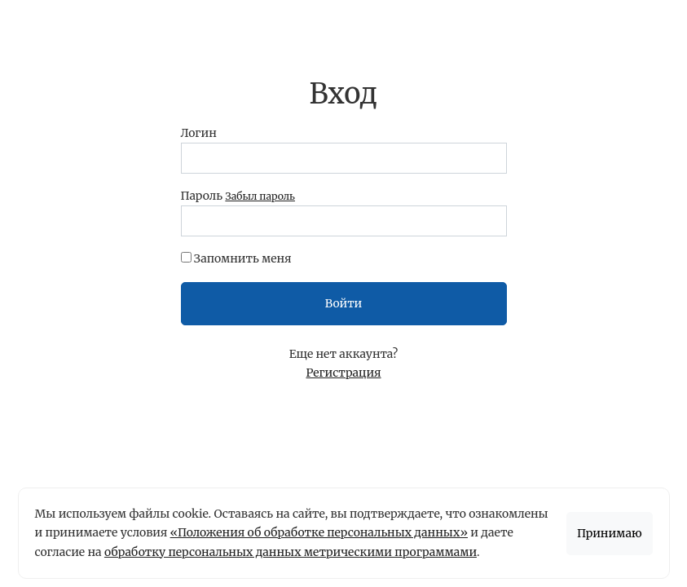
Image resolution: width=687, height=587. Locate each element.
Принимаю (609, 533)
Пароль (238, 195)
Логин (199, 133)
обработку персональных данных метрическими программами (290, 552)
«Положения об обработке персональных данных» (319, 532)
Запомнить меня (243, 258)
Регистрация (343, 372)
